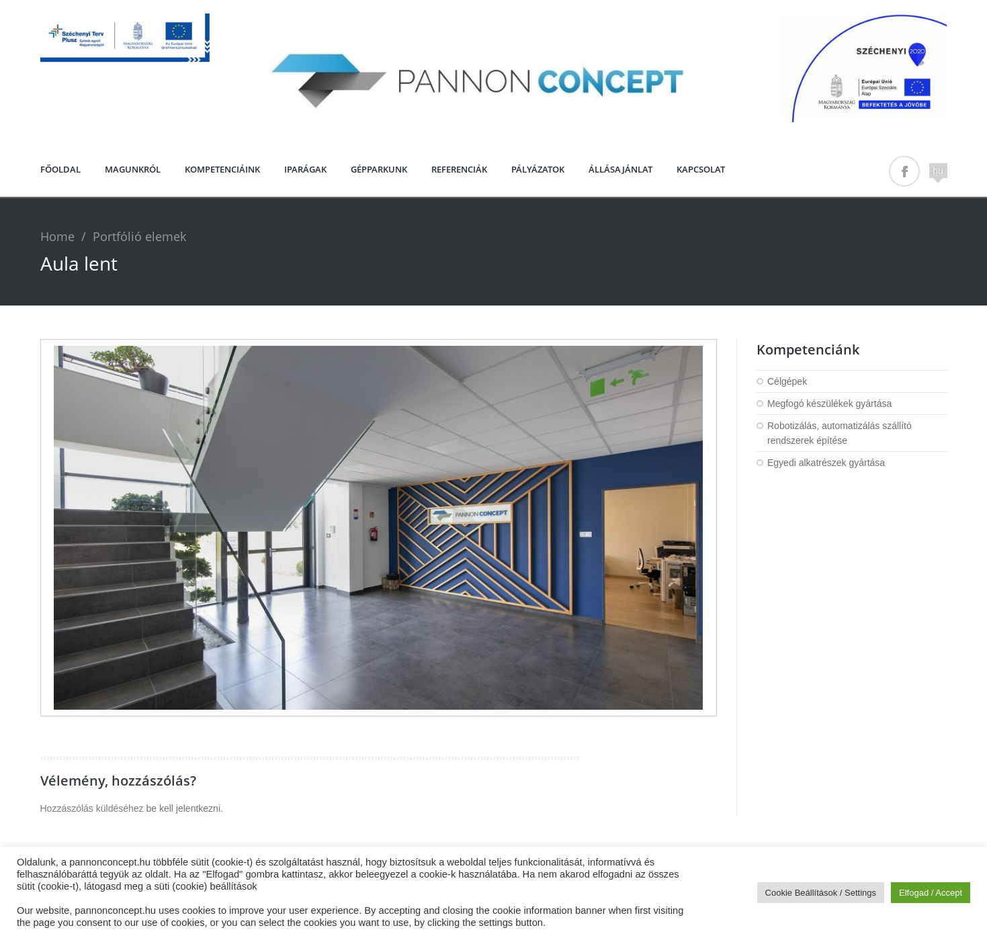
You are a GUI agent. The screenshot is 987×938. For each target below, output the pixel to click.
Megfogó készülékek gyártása (829, 403)
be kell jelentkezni (183, 808)
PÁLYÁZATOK (537, 169)
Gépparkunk (379, 169)
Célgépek (787, 381)
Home (57, 236)
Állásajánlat (620, 169)
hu (938, 170)
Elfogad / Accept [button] (930, 893)
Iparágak (305, 169)
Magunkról (133, 169)
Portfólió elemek (139, 236)
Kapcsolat (701, 169)
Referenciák (459, 169)
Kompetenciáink (222, 169)
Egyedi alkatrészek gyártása (826, 462)
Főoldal (60, 169)
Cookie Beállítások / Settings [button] (820, 893)
